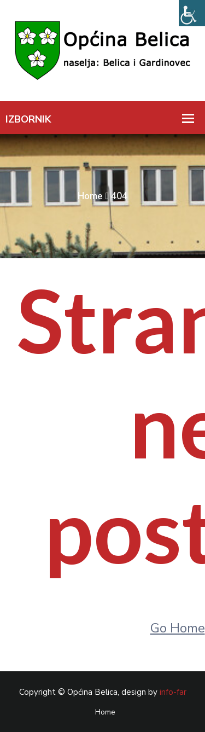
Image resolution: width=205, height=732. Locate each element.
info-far (173, 692)
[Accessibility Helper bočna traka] (192, 13)
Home (90, 196)
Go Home (177, 628)
